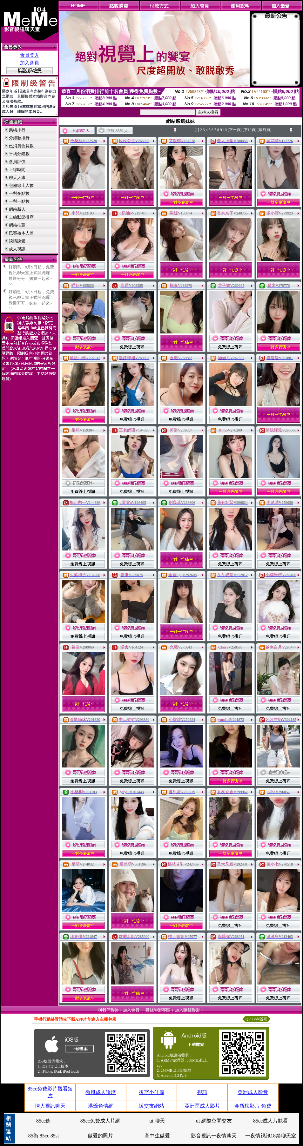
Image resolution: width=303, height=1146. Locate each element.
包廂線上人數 (21, 185)
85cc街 (43, 1120)
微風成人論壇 (100, 1092)
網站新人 (17, 209)
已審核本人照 (21, 233)
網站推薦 (17, 225)
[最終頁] (265, 130)
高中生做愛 (157, 1135)
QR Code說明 (256, 1019)
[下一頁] (235, 130)
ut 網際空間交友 (214, 1120)
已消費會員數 (21, 145)
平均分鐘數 (19, 153)
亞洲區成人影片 (202, 1106)
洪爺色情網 (100, 1106)
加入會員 (29, 62)
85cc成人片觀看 (270, 1120)
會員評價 (17, 161)
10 (225, 130)
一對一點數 (19, 201)
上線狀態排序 (21, 217)
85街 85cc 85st (43, 1135)
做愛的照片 (100, 1135)
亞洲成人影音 (253, 1092)
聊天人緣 (17, 177)
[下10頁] (250, 130)
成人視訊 (17, 249)
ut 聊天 (157, 1120)
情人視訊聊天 (50, 1106)
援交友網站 (151, 1106)
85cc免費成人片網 (100, 1120)
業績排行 (17, 130)
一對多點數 (19, 193)
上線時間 (17, 169)
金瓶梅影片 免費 (252, 1106)
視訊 (202, 1092)
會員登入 (29, 55)
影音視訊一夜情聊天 (214, 1135)
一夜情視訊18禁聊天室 (270, 1135)
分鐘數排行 (19, 137)
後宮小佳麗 (151, 1092)
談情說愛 (17, 241)
